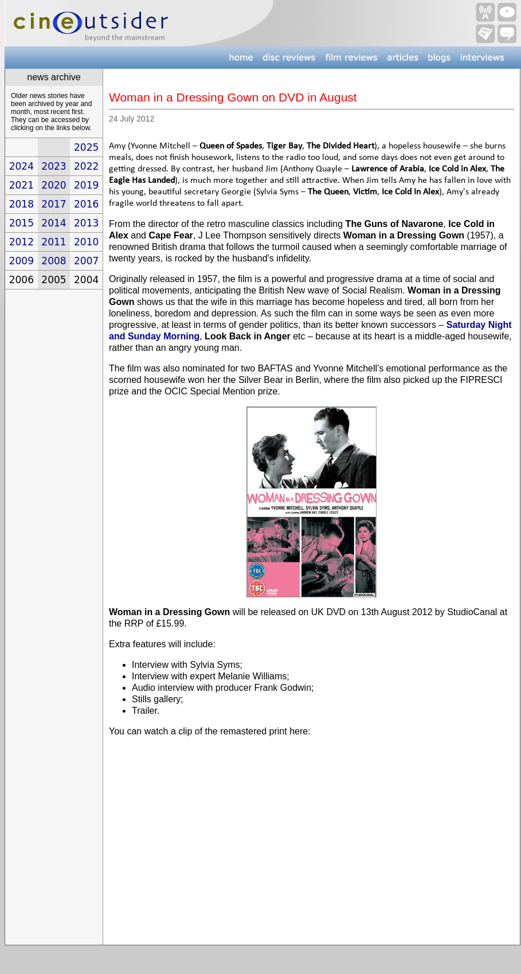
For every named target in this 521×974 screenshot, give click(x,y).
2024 (21, 166)
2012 (21, 242)
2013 (86, 223)
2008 (53, 261)
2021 (21, 185)
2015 (21, 223)
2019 (86, 185)
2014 (53, 223)
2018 (21, 204)
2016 (86, 204)
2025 (86, 147)
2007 (86, 261)
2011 (53, 242)
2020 (53, 185)
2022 (86, 166)
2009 (21, 261)
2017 (53, 204)
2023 (53, 166)
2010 (86, 242)
